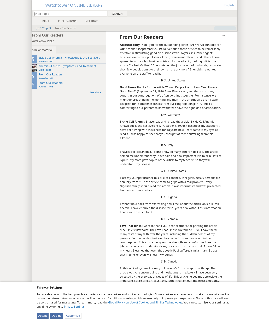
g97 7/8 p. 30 (42, 28)
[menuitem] (234, 13)
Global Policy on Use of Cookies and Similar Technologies (145, 302)
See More (99, 92)
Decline (56, 316)
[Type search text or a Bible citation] (68, 13)
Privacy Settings (74, 306)
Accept (42, 316)
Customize (73, 316)
